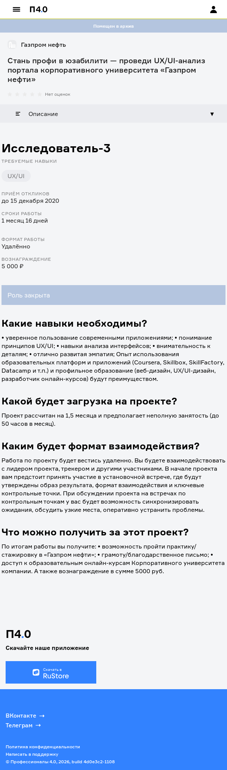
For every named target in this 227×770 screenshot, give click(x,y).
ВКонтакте (26, 715)
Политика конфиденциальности (43, 746)
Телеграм (24, 725)
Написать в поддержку (32, 754)
